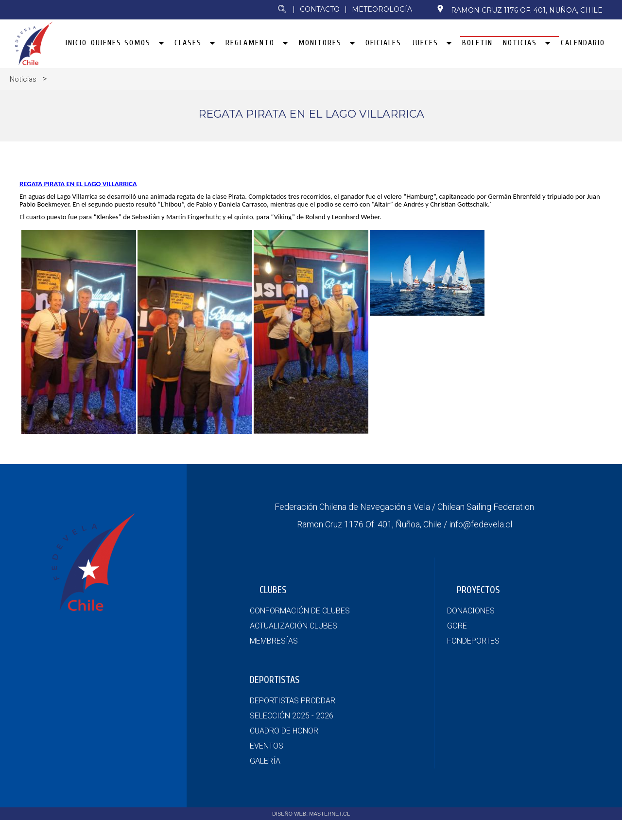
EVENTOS (266, 745)
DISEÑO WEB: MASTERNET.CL (311, 814)
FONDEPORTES (473, 641)
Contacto (320, 9)
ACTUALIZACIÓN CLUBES (293, 625)
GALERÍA (265, 761)
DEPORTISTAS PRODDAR (292, 700)
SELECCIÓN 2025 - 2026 (291, 715)
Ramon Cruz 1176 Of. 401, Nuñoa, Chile (519, 10)
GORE (457, 625)
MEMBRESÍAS (274, 641)
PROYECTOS (478, 589)
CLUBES (273, 589)
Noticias (23, 79)
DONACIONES (471, 610)
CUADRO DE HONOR (284, 730)
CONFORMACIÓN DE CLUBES (300, 610)
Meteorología (382, 9)
